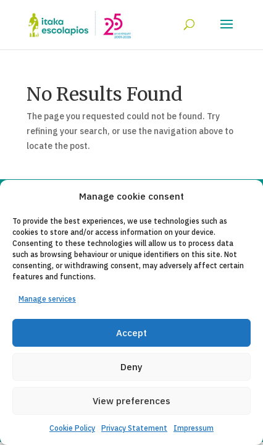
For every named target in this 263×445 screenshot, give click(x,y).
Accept (131, 333)
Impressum (193, 428)
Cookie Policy (72, 428)
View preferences (131, 401)
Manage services (47, 298)
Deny (131, 367)
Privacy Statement (134, 428)
